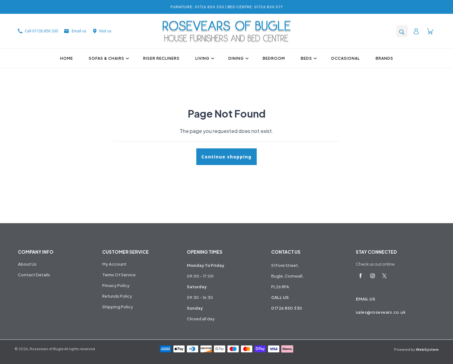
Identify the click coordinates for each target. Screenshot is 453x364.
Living (204, 58)
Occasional (345, 58)
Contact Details (34, 274)
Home (66, 58)
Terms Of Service (119, 274)
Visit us (102, 31)
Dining (237, 58)
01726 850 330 (286, 308)
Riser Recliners (161, 58)
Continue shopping (226, 157)
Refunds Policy (117, 296)
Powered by (416, 349)
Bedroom (274, 58)
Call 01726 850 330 (38, 31)
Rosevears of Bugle (47, 349)
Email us (75, 31)
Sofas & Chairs (108, 58)
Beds (308, 58)
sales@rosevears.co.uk (381, 312)
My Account (114, 264)
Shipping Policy (117, 306)
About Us (27, 264)
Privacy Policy (116, 285)
